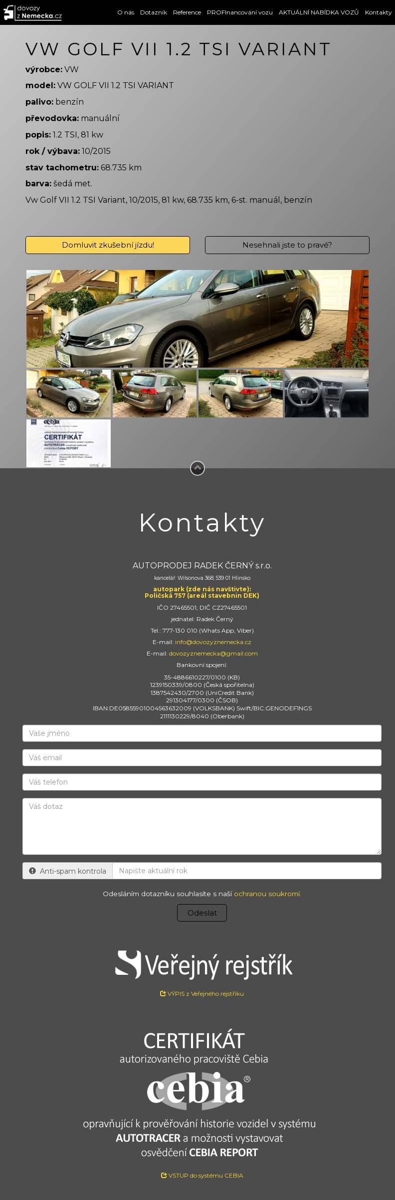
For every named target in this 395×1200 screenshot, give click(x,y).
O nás (125, 12)
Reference (187, 12)
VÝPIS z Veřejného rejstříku (202, 969)
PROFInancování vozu (240, 12)
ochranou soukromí (267, 894)
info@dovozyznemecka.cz (213, 642)
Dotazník (153, 12)
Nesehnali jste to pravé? (287, 245)
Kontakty (378, 12)
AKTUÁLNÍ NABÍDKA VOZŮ (319, 12)
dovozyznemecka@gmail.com (213, 653)
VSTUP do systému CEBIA (202, 1175)
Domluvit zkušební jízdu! (108, 245)
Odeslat (202, 913)
